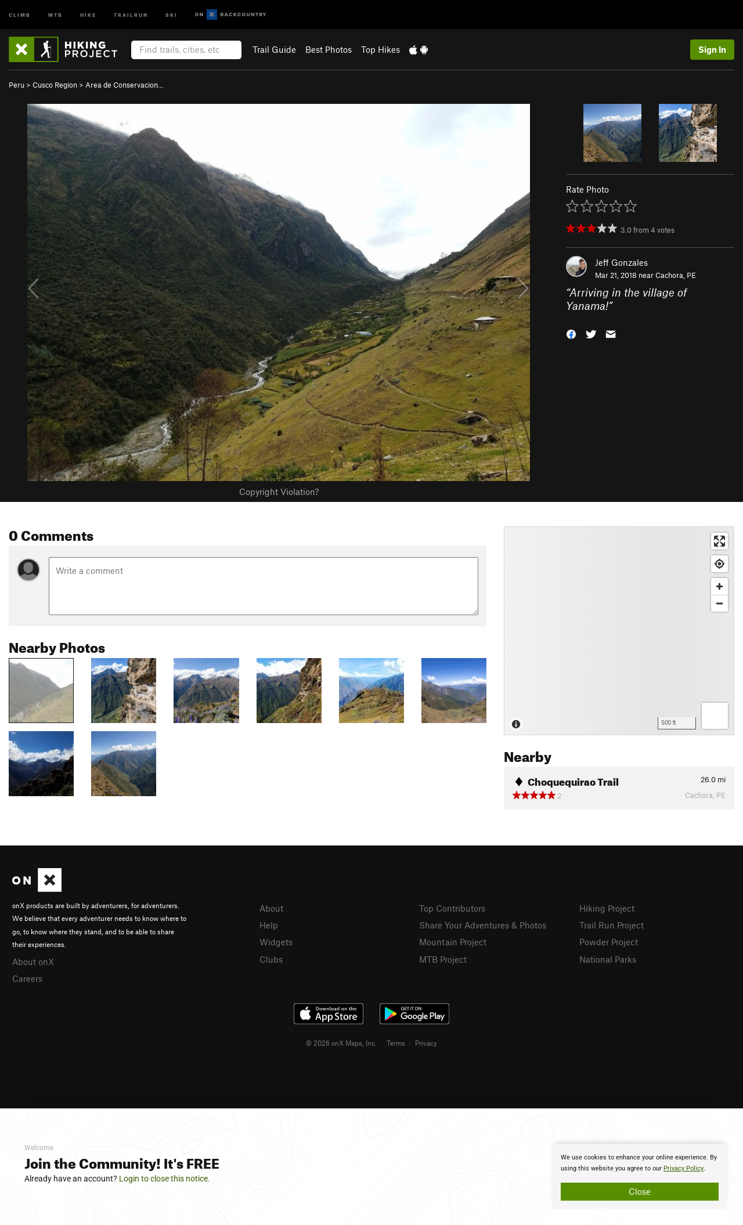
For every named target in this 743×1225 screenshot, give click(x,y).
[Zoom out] (719, 603)
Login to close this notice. (164, 1178)
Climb (20, 14)
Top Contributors (452, 908)
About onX (33, 961)
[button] (571, 332)
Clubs (271, 959)
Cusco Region (55, 84)
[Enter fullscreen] (719, 541)
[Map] (619, 631)
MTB (55, 14)
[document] (640, 1176)
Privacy (426, 1043)
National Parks (607, 959)
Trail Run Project (611, 925)
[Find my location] (719, 563)
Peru (16, 84)
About (271, 908)
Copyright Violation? (279, 491)
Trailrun (131, 14)
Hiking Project (606, 908)
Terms (396, 1043)
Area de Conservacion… (124, 84)
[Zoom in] (719, 586)
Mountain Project (452, 942)
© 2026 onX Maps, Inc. (341, 1043)
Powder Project (608, 942)
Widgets (276, 942)
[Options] (715, 716)
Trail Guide (274, 49)
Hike (88, 14)
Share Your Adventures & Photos (482, 925)
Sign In (712, 49)
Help (268, 925)
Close (640, 1191)
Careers (27, 978)
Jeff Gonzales (621, 262)
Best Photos (328, 49)
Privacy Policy (683, 1168)
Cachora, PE (675, 275)
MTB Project (443, 959)
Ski (171, 14)
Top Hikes (380, 49)
